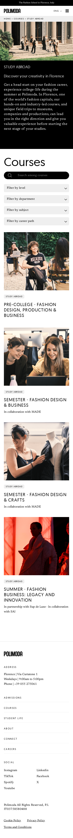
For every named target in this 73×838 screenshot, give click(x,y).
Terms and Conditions (18, 827)
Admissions (36, 698)
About (36, 728)
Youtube (9, 788)
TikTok (8, 776)
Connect (36, 739)
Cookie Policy (12, 820)
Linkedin (42, 770)
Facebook (43, 776)
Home (7, 18)
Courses (19, 18)
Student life (36, 718)
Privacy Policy (36, 820)
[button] (58, 11)
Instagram (10, 770)
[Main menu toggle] (67, 11)
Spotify (9, 782)
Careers (36, 749)
